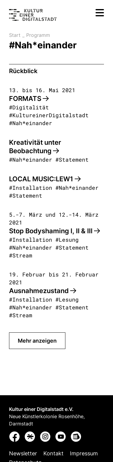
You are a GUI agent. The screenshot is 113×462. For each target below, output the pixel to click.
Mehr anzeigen (37, 341)
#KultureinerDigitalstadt (49, 115)
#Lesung (67, 239)
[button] (14, 437)
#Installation (30, 187)
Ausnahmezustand (42, 291)
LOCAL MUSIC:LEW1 (45, 179)
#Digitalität (29, 107)
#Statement (72, 159)
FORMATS (29, 98)
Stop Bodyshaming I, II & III (54, 231)
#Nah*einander (30, 123)
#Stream (20, 255)
